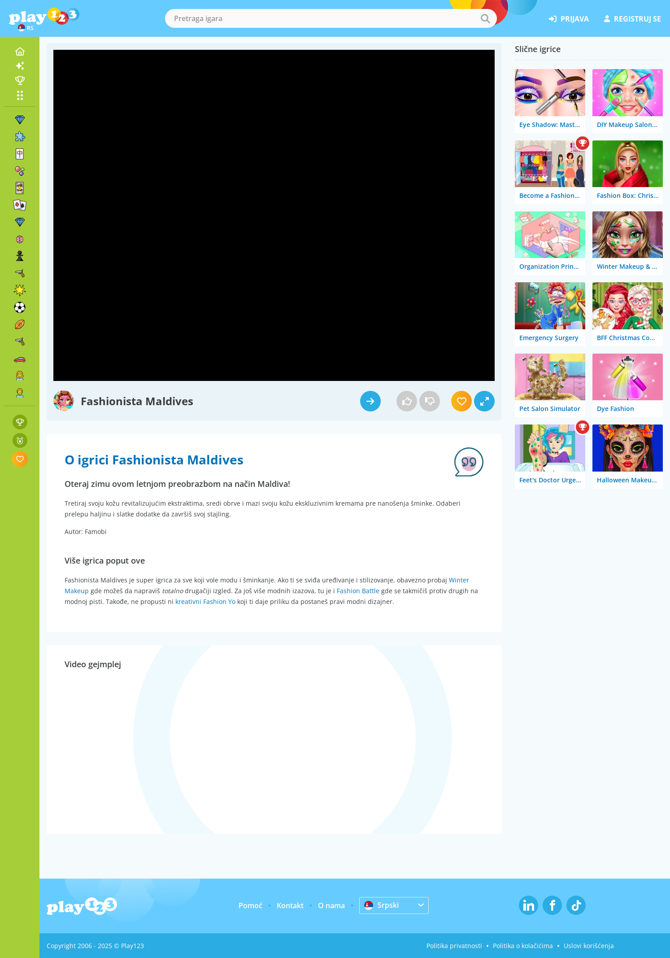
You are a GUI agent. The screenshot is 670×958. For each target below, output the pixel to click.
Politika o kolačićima (523, 945)
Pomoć (250, 905)
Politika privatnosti (454, 945)
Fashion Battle (358, 590)
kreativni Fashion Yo (205, 601)
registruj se (632, 19)
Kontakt (290, 905)
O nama (331, 905)
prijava (569, 19)
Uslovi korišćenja (589, 945)
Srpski (381, 905)
